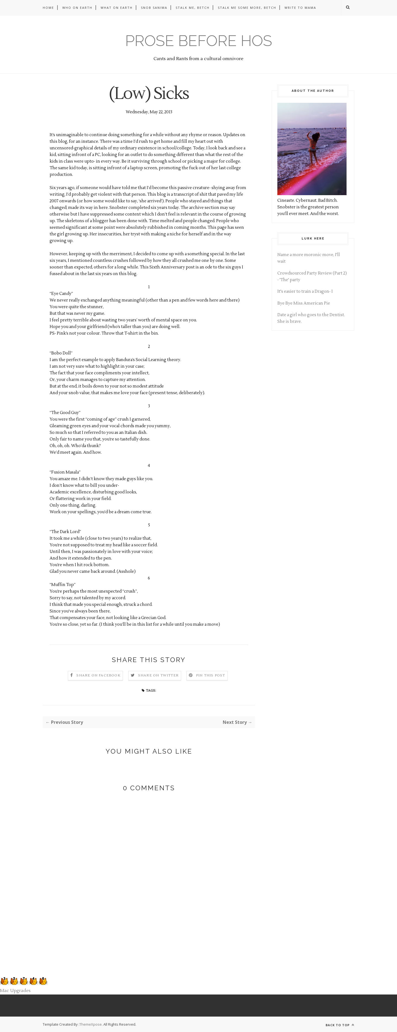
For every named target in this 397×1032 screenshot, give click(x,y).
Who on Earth (77, 8)
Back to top (340, 1025)
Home (48, 8)
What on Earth (117, 8)
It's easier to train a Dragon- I (305, 291)
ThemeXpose (90, 1024)
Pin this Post (210, 675)
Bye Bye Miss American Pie (303, 303)
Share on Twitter (158, 675)
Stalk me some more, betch (247, 8)
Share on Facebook (98, 675)
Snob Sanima (154, 8)
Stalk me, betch (193, 8)
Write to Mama (300, 8)
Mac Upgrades (15, 990)
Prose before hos (198, 41)
